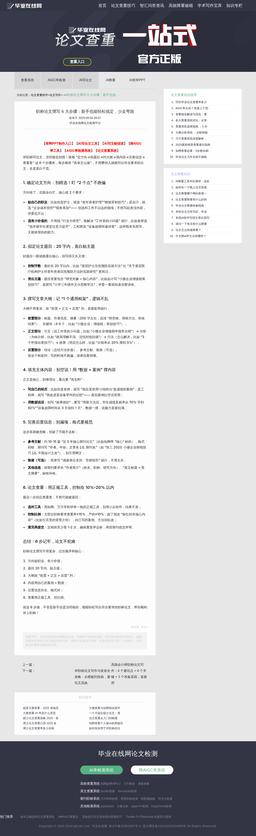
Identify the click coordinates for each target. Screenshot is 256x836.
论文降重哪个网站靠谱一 (191, 193)
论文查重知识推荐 (184, 95)
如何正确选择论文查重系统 (37, 816)
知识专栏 (234, 5)
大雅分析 (122, 806)
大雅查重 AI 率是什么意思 (39, 713)
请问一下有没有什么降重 (191, 223)
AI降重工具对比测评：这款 (192, 181)
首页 (102, 5)
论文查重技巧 (123, 5)
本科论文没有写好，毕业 (191, 211)
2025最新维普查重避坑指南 (193, 144)
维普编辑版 (148, 798)
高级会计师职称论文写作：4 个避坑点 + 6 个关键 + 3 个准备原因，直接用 (129, 674)
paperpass (107, 806)
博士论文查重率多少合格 (38, 728)
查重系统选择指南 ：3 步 (191, 126)
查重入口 (77, 62)
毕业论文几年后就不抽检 (191, 156)
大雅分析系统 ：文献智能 (192, 132)
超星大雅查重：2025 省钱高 (41, 708)
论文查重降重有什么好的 (191, 199)
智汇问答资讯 (152, 5)
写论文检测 (165, 798)
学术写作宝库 (209, 5)
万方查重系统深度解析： (191, 138)
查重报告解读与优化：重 (191, 114)
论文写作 (55, 95)
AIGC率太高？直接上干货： (193, 108)
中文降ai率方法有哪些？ (191, 236)
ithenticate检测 (127, 791)
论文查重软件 (39, 95)
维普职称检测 (129, 798)
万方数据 (129, 783)
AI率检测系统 (101, 770)
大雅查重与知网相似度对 (104, 708)
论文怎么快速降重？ (188, 230)
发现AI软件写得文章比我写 (192, 217)
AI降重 (110, 80)
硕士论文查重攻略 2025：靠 (41, 718)
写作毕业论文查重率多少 (191, 102)
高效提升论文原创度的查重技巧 (102, 816)
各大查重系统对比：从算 (191, 120)
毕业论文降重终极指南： (191, 205)
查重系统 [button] (27, 80)
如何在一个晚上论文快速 (191, 187)
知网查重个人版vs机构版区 (106, 723)
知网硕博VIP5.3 (110, 783)
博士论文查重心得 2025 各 (39, 723)
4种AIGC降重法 (68, 816)
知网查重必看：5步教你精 (192, 150)
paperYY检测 (139, 806)
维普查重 (143, 783)
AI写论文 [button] (85, 80)
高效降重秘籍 (181, 5)
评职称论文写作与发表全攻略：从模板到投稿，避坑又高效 (92, 677)
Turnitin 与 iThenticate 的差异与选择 (148, 816)
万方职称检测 (109, 798)
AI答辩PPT (137, 80)
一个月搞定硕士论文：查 (104, 713)
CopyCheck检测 (161, 806)
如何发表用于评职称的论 (104, 728)
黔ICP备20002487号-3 (125, 826)
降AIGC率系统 (152, 770)
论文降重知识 (180, 174)
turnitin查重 (108, 791)
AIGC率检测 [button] (56, 80)
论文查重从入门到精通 (103, 718)
